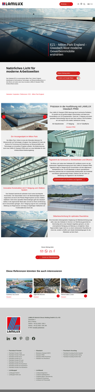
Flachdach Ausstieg (70, 350)
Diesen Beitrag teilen (64, 73)
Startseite (9, 94)
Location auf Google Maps (65, 78)
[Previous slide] (4, 117)
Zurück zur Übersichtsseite (50, 257)
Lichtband (39, 370)
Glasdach (39, 350)
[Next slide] (45, 117)
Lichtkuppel (13, 370)
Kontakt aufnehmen (38, 327)
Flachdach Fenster (15, 350)
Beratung (63, 4)
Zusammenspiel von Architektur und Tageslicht (68, 179)
